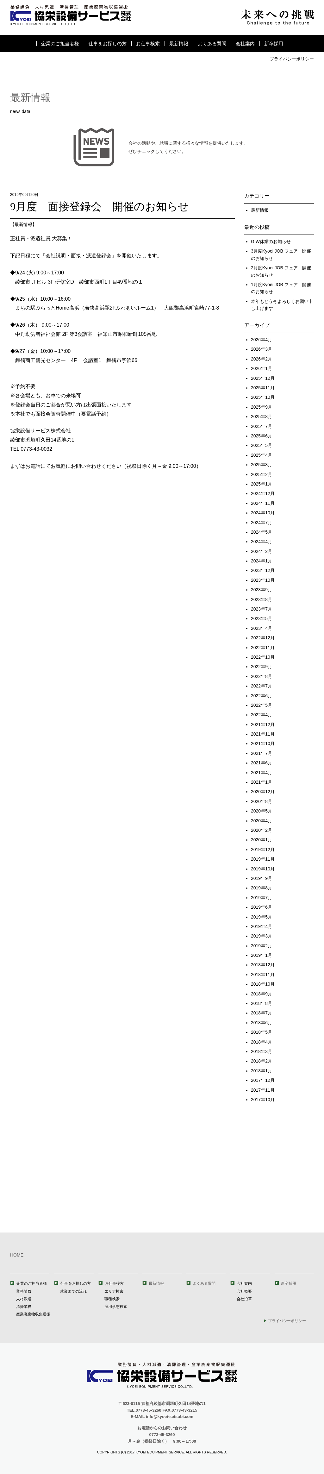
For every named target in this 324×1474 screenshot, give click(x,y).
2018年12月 (263, 964)
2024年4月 (261, 541)
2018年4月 (261, 1041)
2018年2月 (261, 1060)
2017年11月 (263, 1090)
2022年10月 (263, 657)
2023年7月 (261, 609)
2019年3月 (261, 935)
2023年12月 (263, 570)
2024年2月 (261, 551)
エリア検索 (113, 1291)
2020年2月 (261, 830)
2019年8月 (261, 887)
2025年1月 (261, 483)
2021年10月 (263, 743)
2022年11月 (263, 647)
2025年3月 (261, 464)
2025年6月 (261, 435)
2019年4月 (261, 926)
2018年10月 (263, 984)
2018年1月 (261, 1070)
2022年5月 (261, 705)
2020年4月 (261, 820)
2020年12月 (263, 791)
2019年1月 (261, 955)
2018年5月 (261, 1032)
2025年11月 (263, 387)
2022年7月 (261, 685)
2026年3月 (261, 349)
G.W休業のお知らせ (271, 241)
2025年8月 (261, 416)
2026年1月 (261, 368)
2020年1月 (261, 839)
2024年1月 (261, 560)
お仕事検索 (148, 43)
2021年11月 (263, 734)
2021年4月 (261, 772)
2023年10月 (263, 580)
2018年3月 (261, 1051)
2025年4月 (261, 455)
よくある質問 (212, 43)
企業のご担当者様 (60, 43)
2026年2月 (261, 358)
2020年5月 (261, 810)
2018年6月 (261, 1022)
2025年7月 (261, 426)
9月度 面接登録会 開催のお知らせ (99, 206)
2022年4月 (261, 714)
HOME (16, 1255)
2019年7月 (261, 897)
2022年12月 (263, 637)
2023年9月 (261, 589)
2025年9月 (261, 407)
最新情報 (178, 43)
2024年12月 (263, 493)
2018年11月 (263, 974)
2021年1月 (261, 782)
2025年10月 (263, 397)
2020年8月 (261, 801)
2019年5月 (261, 916)
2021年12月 (263, 724)
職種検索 (112, 1299)
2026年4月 (261, 339)
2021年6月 (261, 762)
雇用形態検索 (115, 1306)
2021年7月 (261, 753)
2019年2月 (261, 945)
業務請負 (23, 1291)
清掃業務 (23, 1306)
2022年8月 (261, 676)
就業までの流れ (73, 1291)
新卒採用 (273, 43)
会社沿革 (244, 1299)
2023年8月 (261, 599)
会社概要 (244, 1291)
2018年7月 (261, 1012)
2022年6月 (261, 695)
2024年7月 (261, 522)
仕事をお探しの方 (108, 43)
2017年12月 (263, 1080)
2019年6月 (261, 907)
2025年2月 (261, 474)
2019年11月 (263, 859)
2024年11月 (263, 503)
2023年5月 (261, 618)
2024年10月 (263, 512)
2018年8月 (261, 1003)
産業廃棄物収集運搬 (33, 1314)
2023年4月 (261, 628)
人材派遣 (23, 1299)
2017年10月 (263, 1099)
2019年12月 (263, 849)
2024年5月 (261, 532)
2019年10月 (263, 868)
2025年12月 (263, 378)
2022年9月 (261, 666)
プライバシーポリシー (292, 58)
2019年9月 (261, 878)
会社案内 (245, 43)
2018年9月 (261, 993)
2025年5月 (261, 445)
